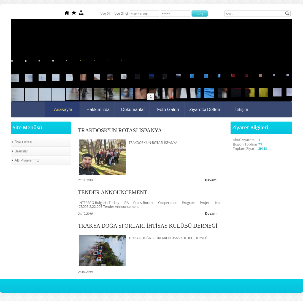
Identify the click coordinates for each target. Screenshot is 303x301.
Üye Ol (105, 13)
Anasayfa (63, 109)
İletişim (241, 109)
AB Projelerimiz (27, 160)
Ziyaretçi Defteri (204, 109)
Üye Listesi (23, 142)
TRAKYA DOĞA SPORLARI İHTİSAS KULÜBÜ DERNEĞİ (147, 226)
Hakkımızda (98, 109)
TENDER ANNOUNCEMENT (112, 192)
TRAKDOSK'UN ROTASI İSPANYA (120, 130)
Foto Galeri (168, 109)
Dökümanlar (133, 109)
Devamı (211, 180)
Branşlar (21, 151)
